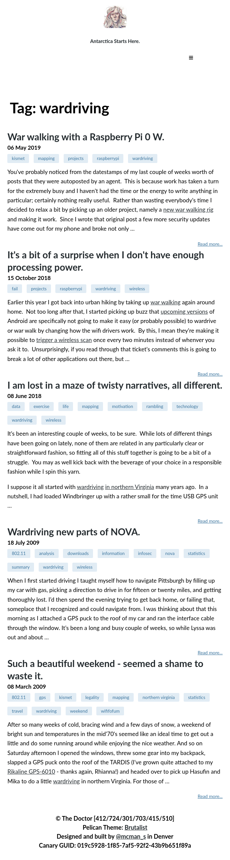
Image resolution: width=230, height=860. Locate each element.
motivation (122, 406)
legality (92, 697)
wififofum (110, 711)
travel (17, 711)
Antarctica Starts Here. (115, 41)
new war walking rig (188, 209)
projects (76, 158)
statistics (196, 553)
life (66, 406)
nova (170, 553)
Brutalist (136, 827)
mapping (46, 158)
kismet (18, 158)
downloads (78, 553)
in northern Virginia (129, 486)
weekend (79, 711)
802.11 (19, 553)
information (113, 553)
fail (15, 288)
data (16, 406)
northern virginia (159, 697)
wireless (137, 288)
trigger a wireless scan (64, 339)
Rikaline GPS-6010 (31, 771)
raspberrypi (108, 158)
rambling (154, 406)
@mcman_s (131, 836)
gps (42, 697)
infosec (145, 553)
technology (187, 406)
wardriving (142, 158)
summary (20, 567)
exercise (41, 406)
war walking (165, 302)
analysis (46, 553)
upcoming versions (184, 311)
